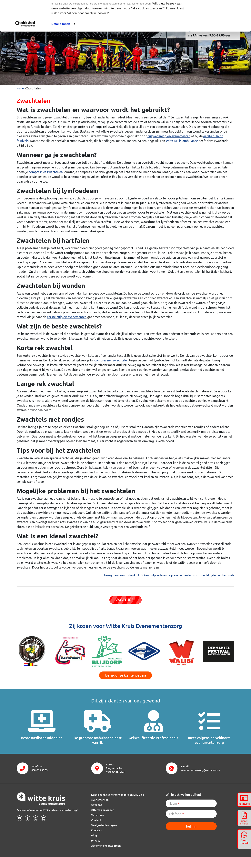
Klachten (96, 830)
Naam (174, 803)
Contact (96, 820)
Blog (94, 835)
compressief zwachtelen (46, 172)
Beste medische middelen (41, 738)
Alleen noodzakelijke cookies (218, 23)
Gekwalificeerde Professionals (153, 738)
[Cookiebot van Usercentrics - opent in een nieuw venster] (25, 54)
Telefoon (176, 814)
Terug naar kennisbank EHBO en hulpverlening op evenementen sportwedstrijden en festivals (169, 575)
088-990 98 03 (39, 770)
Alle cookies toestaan (218, 10)
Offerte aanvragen (102, 810)
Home (20, 88)
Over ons (96, 804)
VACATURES (125, 600)
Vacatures (97, 815)
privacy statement (147, 29)
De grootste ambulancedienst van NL (98, 740)
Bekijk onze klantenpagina (125, 675)
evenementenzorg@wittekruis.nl (200, 770)
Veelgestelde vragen (104, 825)
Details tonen (60, 54)
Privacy (95, 840)
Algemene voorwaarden (106, 845)
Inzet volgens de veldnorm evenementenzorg (209, 740)
